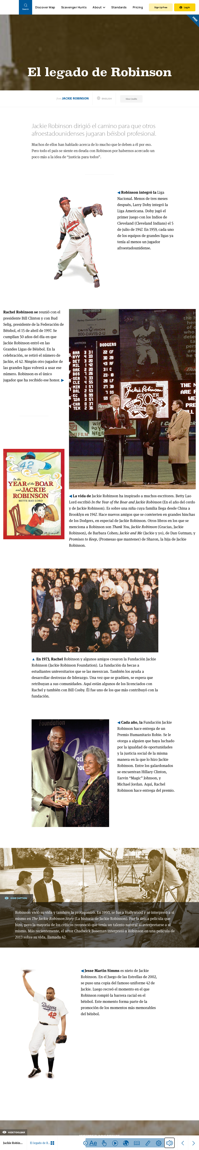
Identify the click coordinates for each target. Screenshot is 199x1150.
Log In (185, 7)
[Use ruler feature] (148, 1142)
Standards (119, 7)
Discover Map (45, 7)
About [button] (99, 7)
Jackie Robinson (75, 98)
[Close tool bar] (85, 1143)
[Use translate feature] (126, 1142)
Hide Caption (16, 898)
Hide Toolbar (13, 1132)
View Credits (131, 98)
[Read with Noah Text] (93, 1142)
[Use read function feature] (115, 1142)
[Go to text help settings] (159, 1142)
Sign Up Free (160, 7)
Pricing (138, 7)
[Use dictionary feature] (137, 1142)
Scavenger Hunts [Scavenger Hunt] (73, 7)
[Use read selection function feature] (104, 1142)
